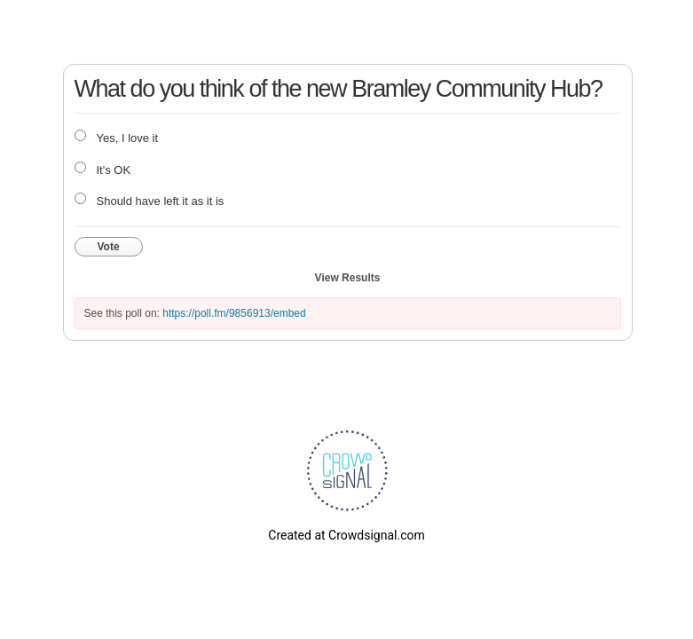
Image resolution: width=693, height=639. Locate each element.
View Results (348, 278)
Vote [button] (109, 247)
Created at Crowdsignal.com (346, 535)
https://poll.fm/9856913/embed (233, 313)
